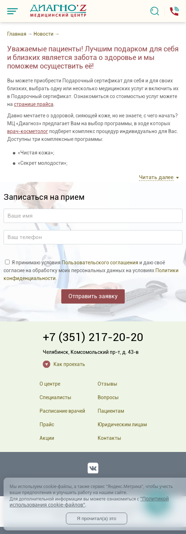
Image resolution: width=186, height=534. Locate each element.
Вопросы (108, 397)
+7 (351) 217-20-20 (93, 337)
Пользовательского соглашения (100, 262)
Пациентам (111, 411)
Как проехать (69, 364)
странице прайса (33, 104)
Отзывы (107, 384)
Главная (16, 34)
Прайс (47, 424)
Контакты (109, 438)
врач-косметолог (27, 131)
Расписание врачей (62, 411)
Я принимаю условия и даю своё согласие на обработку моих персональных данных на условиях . (91, 270)
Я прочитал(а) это (96, 518)
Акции (47, 438)
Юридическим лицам (122, 424)
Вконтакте (93, 466)
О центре (50, 384)
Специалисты (55, 397)
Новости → (46, 34)
